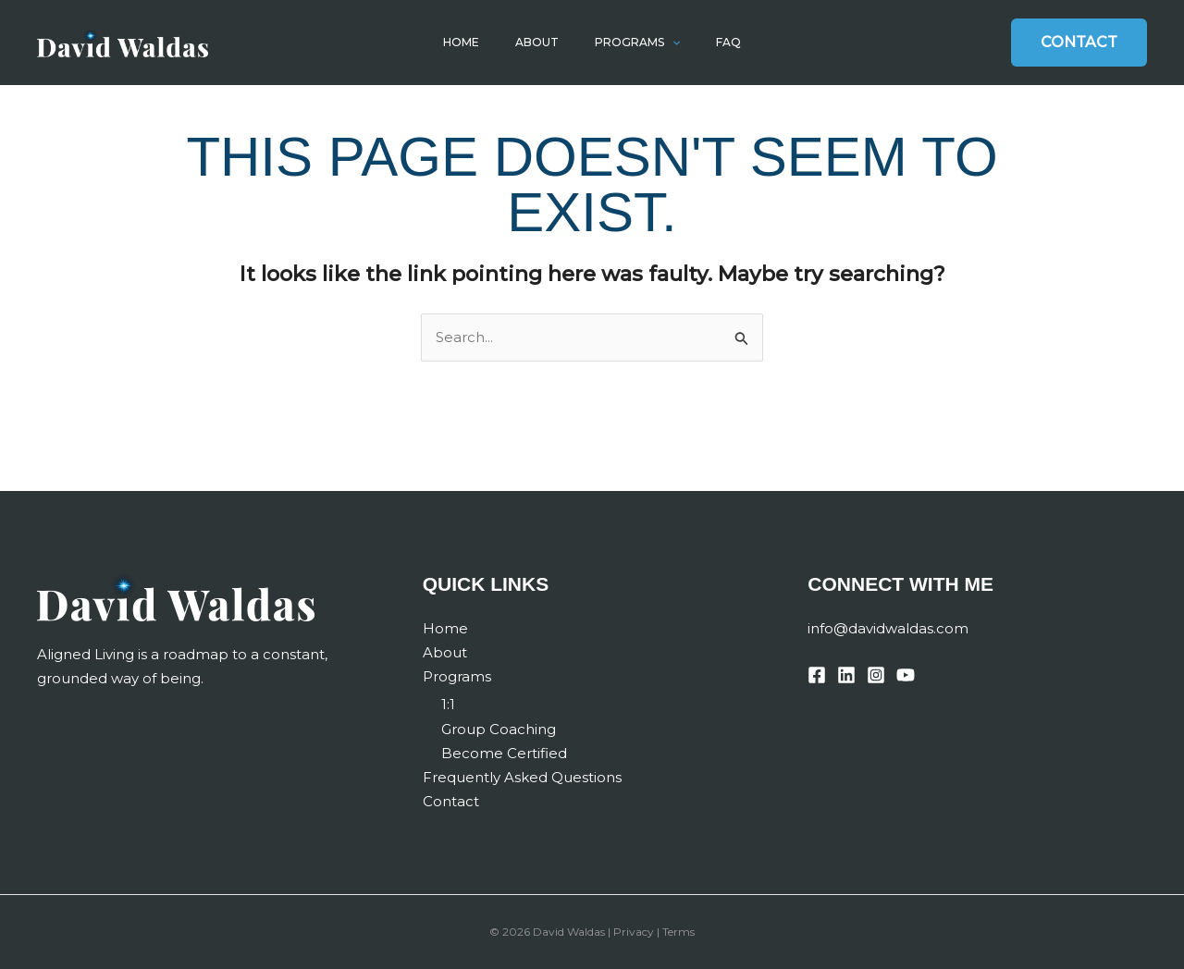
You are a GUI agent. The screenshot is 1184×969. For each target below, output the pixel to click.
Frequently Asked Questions (522, 777)
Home (473, 42)
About (540, 42)
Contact (451, 801)
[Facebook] (817, 675)
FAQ (716, 42)
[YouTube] (905, 675)
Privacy (633, 931)
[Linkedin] (846, 675)
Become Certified (504, 753)
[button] (667, 42)
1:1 (448, 704)
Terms (678, 931)
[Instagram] (876, 675)
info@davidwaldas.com (888, 628)
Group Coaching (498, 729)
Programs (632, 42)
